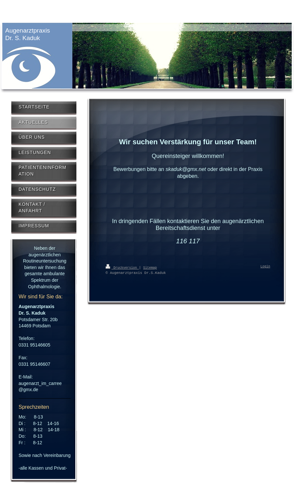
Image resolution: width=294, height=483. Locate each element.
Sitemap (150, 267)
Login (265, 266)
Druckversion (122, 267)
